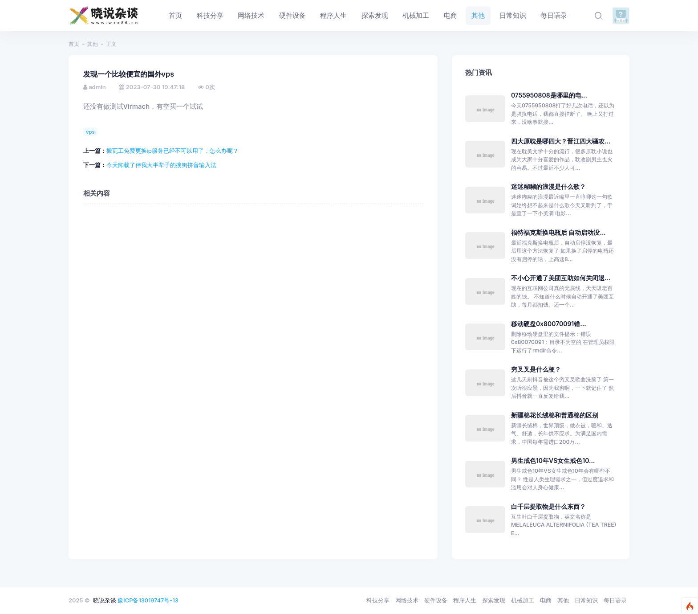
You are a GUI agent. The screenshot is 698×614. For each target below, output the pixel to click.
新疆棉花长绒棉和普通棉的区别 (554, 415)
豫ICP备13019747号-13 (148, 600)
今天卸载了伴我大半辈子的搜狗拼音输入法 (161, 164)
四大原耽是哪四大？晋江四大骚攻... (560, 141)
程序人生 (464, 600)
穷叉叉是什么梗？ (536, 369)
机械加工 (522, 600)
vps (90, 132)
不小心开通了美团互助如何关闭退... (560, 278)
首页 (74, 44)
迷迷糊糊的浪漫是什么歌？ (548, 186)
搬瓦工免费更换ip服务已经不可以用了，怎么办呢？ (172, 150)
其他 (92, 44)
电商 (546, 600)
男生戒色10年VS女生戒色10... (553, 460)
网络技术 (406, 600)
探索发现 (493, 600)
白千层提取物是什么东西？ (548, 506)
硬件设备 (435, 600)
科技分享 (378, 600)
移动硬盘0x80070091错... (548, 323)
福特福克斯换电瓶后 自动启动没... (558, 232)
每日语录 (615, 600)
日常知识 (586, 600)
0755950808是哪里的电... (549, 95)
